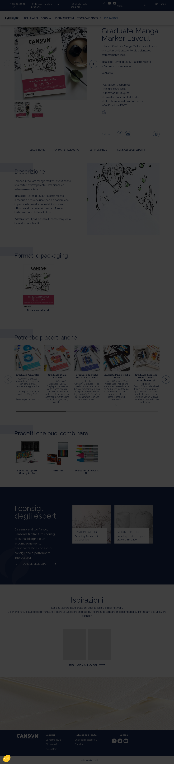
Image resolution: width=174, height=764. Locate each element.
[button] (7, 758)
